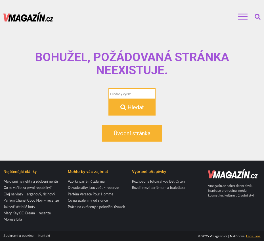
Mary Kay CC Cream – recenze (27, 213)
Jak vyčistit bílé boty (19, 207)
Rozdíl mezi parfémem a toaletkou (158, 187)
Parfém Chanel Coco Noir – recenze (31, 200)
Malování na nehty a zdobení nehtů (30, 181)
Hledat (132, 107)
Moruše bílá (12, 219)
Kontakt (44, 236)
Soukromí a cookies (18, 236)
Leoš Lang (253, 236)
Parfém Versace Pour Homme (90, 194)
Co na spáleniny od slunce (88, 200)
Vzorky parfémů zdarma (86, 181)
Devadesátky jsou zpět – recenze (93, 187)
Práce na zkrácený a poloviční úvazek (96, 207)
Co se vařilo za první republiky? (27, 187)
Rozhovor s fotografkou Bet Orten (158, 181)
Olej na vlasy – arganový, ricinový (29, 194)
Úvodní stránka (132, 133)
